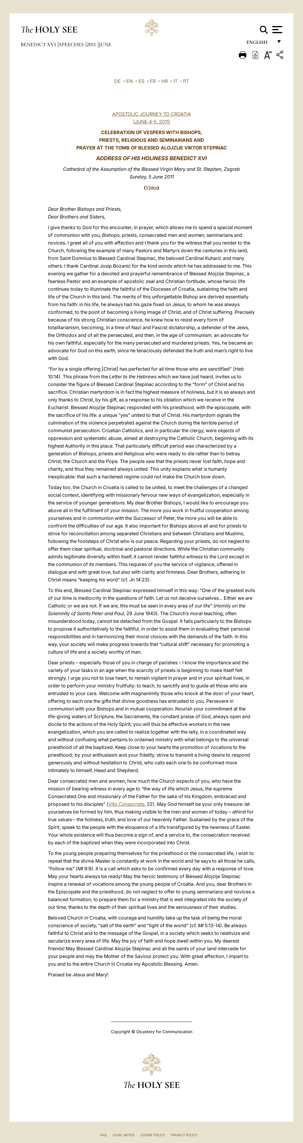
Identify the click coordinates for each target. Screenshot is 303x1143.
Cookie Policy (153, 1135)
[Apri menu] (276, 30)
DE (117, 81)
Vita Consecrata (126, 804)
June (105, 44)
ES (141, 81)
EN (129, 81)
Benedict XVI (39, 44)
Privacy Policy (184, 1135)
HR (164, 81)
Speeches (72, 44)
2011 (92, 44)
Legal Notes (123, 1135)
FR (153, 81)
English (259, 43)
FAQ (103, 1135)
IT (175, 81)
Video (151, 187)
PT (186, 81)
